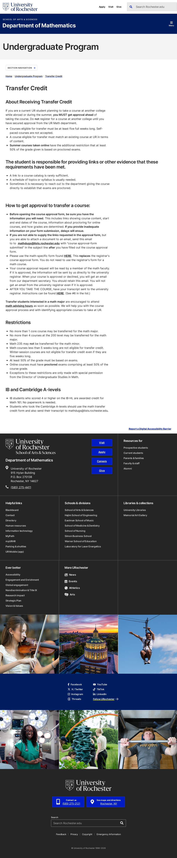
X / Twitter (75, 689)
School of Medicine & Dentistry (82, 525)
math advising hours (19, 306)
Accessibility (13, 574)
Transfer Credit (53, 76)
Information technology (19, 530)
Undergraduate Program (29, 76)
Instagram (75, 694)
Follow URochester (105, 699)
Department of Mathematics (39, 25)
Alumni (128, 468)
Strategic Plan (13, 600)
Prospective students (136, 447)
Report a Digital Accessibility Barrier (150, 428)
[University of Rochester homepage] (20, 7)
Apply (102, 6)
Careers (102, 461)
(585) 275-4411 (21, 487)
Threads (74, 699)
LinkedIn (100, 694)
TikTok (98, 689)
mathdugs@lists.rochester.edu (39, 243)
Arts (70, 594)
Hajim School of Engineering (81, 515)
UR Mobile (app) (15, 551)
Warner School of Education (81, 541)
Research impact (15, 595)
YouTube (100, 684)
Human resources (16, 525)
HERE (67, 256)
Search (54, 817)
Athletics (72, 588)
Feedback (61, 834)
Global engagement (17, 585)
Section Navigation (21, 67)
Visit (110, 6)
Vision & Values (14, 605)
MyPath (10, 536)
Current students (133, 453)
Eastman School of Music (79, 520)
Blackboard (12, 510)
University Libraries (135, 510)
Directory (11, 520)
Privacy (74, 834)
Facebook (75, 684)
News (70, 575)
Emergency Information (109, 834)
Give (118, 6)
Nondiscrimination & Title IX (21, 590)
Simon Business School (78, 536)
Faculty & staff (132, 463)
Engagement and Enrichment (22, 579)
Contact (10, 515)
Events (71, 581)
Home (9, 76)
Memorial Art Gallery (135, 515)
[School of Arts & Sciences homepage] (31, 446)
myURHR (10, 541)
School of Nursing (75, 530)
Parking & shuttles (16, 546)
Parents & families (134, 458)
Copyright (87, 834)
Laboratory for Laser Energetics (83, 546)
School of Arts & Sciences (20, 19)
